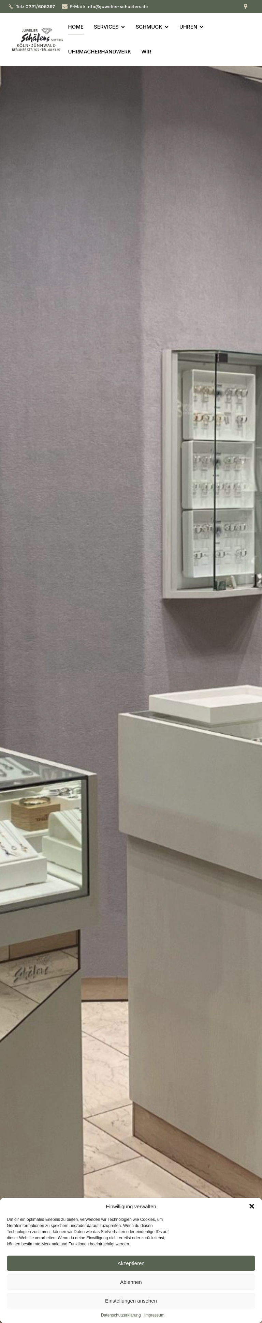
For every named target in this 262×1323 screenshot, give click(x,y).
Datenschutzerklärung (121, 1315)
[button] (251, 1206)
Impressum (154, 1315)
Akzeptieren (130, 1263)
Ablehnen (131, 1282)
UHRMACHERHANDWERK (99, 51)
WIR (146, 51)
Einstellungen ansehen (131, 1301)
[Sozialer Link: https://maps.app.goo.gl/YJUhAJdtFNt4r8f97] (247, 6)
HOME (76, 26)
